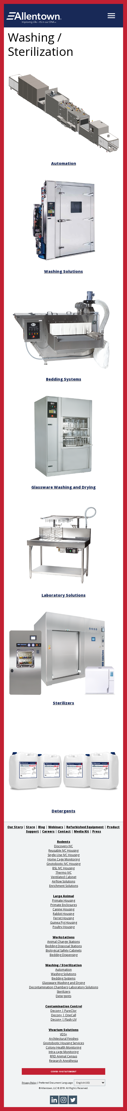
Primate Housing (63, 900)
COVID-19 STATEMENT (64, 1071)
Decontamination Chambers (48, 987)
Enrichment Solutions (63, 886)
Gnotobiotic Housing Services (63, 1043)
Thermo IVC (64, 872)
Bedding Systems (63, 978)
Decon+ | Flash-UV (64, 1019)
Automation (63, 969)
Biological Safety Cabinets (63, 950)
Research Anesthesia (63, 1061)
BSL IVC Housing (63, 868)
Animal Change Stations (63, 942)
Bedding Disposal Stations (63, 946)
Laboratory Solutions (83, 987)
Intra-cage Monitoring (64, 1052)
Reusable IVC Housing (63, 850)
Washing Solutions (63, 974)
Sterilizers (63, 992)
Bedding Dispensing (64, 955)
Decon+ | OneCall (63, 1015)
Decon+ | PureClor (63, 1011)
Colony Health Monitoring (63, 1047)
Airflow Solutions (63, 881)
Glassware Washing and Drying (63, 983)
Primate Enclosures (63, 905)
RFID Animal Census (63, 1056)
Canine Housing (63, 909)
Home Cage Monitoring (63, 859)
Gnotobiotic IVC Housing (63, 864)
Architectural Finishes (63, 1039)
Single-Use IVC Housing (64, 855)
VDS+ (63, 1034)
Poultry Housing (64, 927)
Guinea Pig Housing (63, 922)
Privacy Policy (29, 1082)
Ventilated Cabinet (63, 877)
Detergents (63, 996)
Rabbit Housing (63, 914)
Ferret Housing (63, 918)
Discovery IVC (63, 846)
